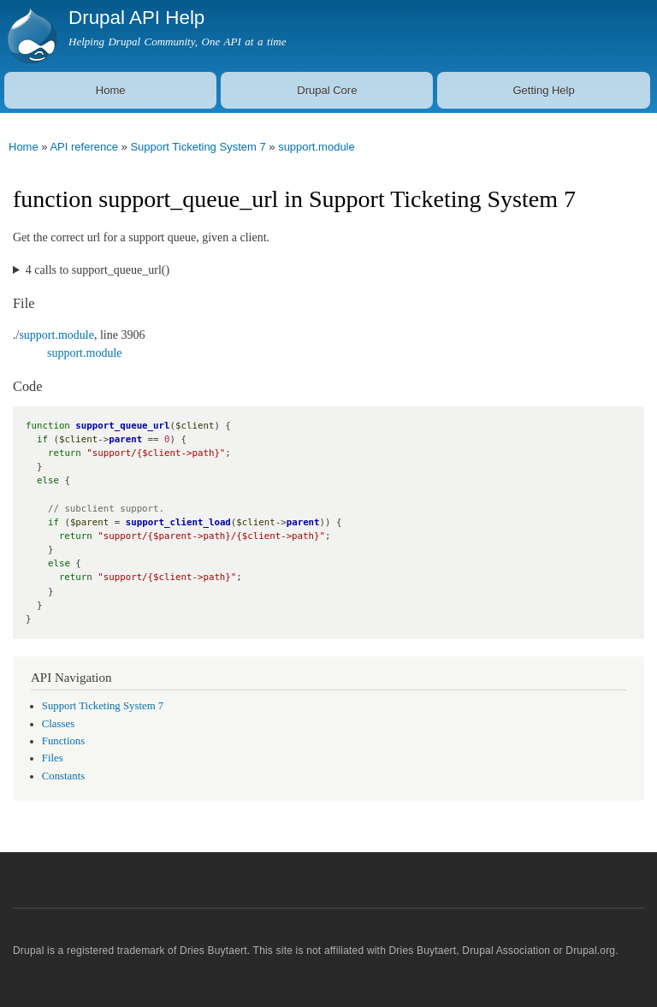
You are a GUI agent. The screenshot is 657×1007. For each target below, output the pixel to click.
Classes (58, 724)
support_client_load (178, 522)
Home (111, 90)
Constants (63, 776)
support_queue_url (122, 425)
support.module (316, 146)
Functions (63, 741)
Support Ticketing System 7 (197, 146)
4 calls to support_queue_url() (97, 270)
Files (52, 758)
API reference (84, 146)
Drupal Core (327, 90)
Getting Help (543, 90)
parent (125, 439)
